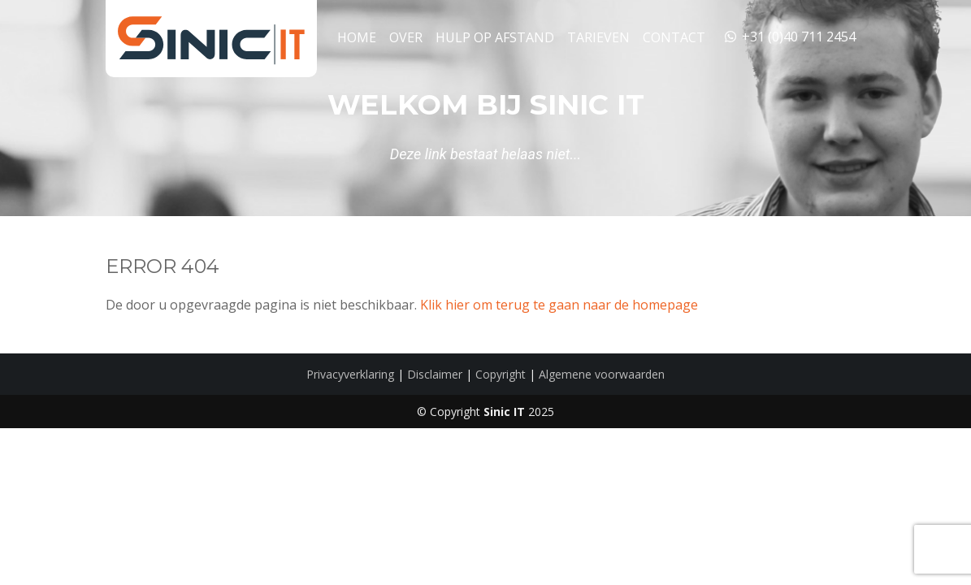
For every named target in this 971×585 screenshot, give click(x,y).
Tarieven (598, 37)
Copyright (500, 374)
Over (406, 37)
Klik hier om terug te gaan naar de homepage (559, 305)
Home (356, 37)
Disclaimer (434, 374)
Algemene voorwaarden (602, 374)
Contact (674, 37)
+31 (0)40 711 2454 (789, 37)
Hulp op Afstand (495, 37)
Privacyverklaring (350, 374)
